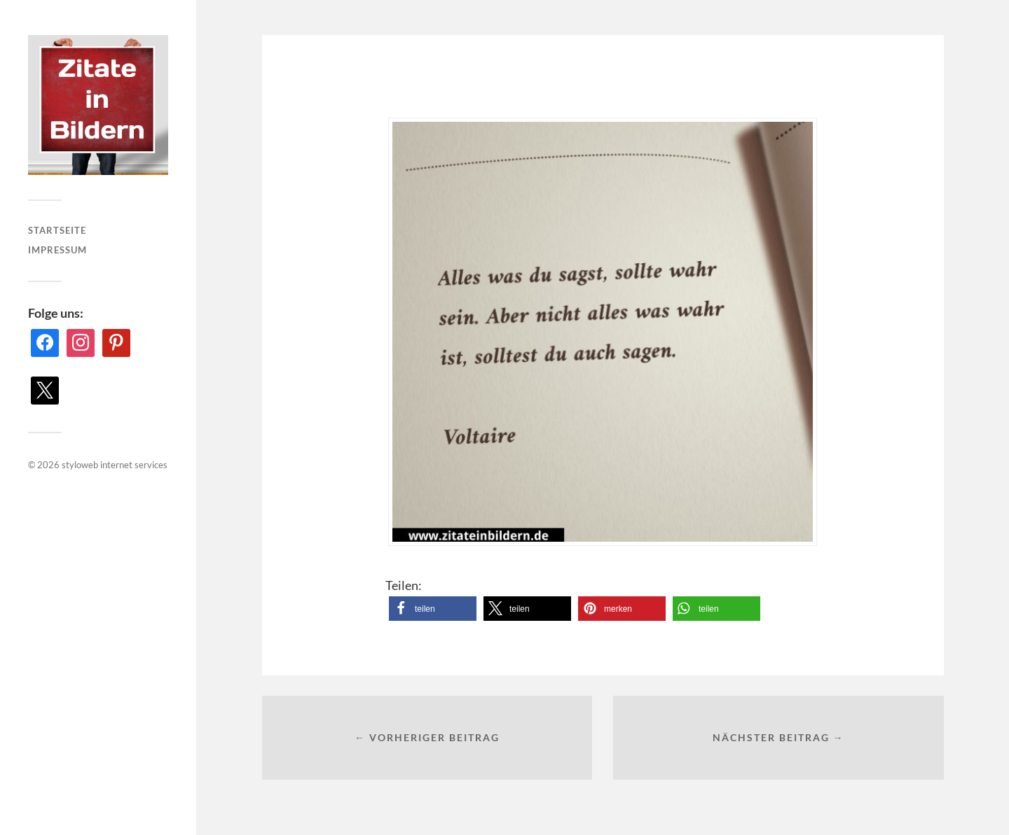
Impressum (57, 249)
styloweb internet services (114, 464)
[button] (432, 608)
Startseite (57, 230)
